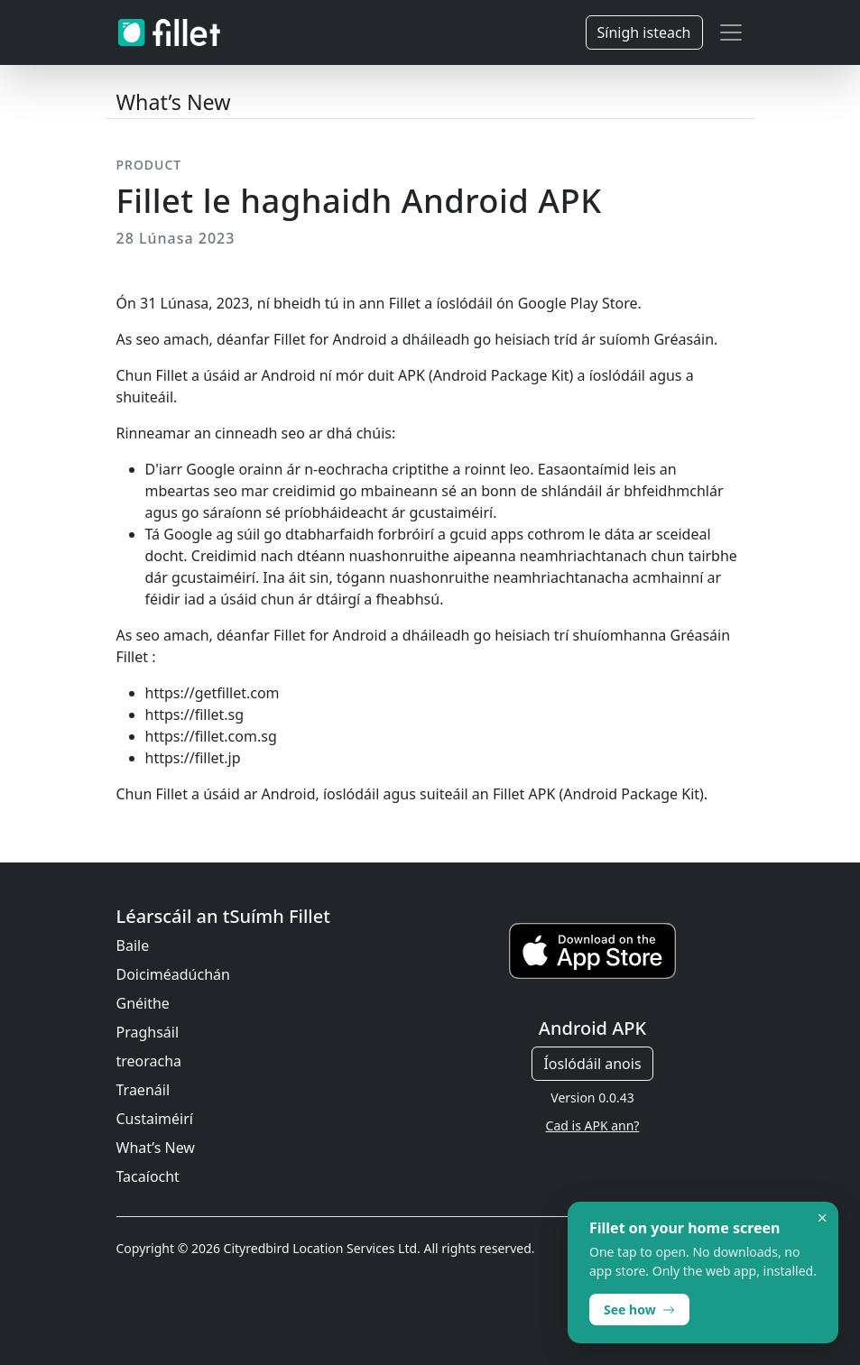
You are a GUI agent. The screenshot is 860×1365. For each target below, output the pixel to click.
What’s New (155, 1147)
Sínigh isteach (644, 32)
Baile (133, 945)
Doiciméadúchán (173, 974)
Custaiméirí (154, 1119)
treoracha (149, 1061)
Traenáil (143, 1090)
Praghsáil (148, 1032)
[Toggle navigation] (730, 32)
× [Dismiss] (823, 1218)
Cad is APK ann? (593, 1125)
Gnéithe (143, 1003)
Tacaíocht (148, 1176)
